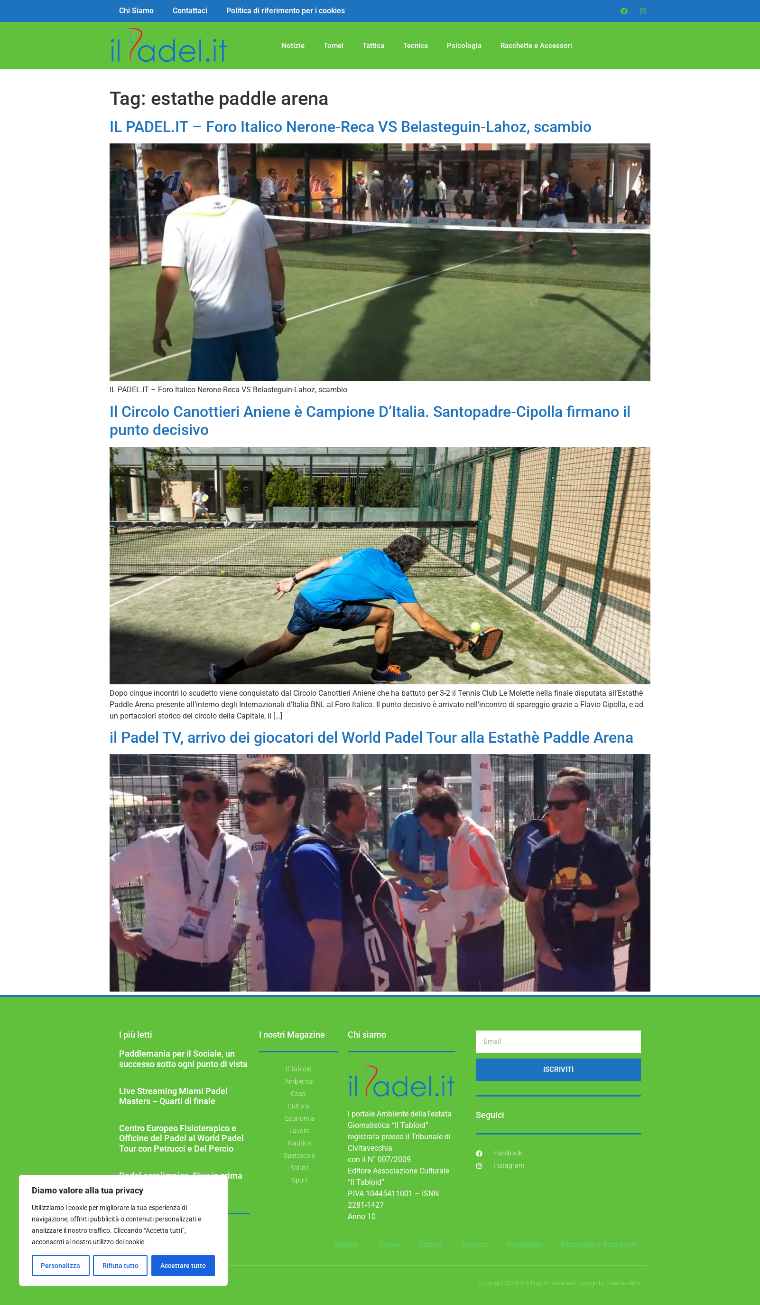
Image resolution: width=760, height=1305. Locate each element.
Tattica (373, 45)
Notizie (293, 45)
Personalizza (60, 1265)
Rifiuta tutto (120, 1265)
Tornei (333, 45)
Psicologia (464, 45)
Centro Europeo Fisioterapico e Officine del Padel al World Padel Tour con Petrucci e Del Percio (181, 1138)
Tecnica (415, 45)
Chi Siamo (136, 10)
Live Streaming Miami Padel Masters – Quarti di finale (173, 1096)
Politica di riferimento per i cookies (285, 10)
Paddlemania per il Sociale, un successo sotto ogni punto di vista (183, 1059)
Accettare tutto (183, 1265)
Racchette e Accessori (536, 45)
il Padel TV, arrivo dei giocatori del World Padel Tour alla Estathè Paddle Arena (371, 737)
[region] (123, 1230)
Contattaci (190, 10)
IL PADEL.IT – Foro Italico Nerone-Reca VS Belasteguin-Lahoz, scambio (351, 127)
